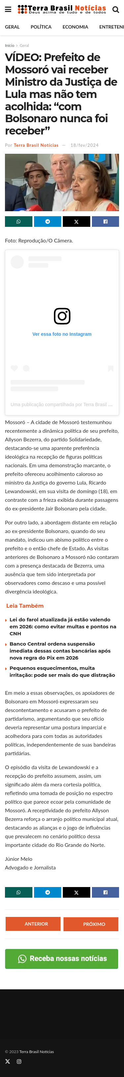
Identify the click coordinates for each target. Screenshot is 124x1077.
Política (41, 27)
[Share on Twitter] (76, 221)
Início (9, 45)
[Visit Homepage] (62, 9)
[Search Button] (115, 9)
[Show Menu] (8, 9)
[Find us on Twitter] (7, 1061)
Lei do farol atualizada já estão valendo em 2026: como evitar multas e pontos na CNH (63, 626)
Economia (75, 27)
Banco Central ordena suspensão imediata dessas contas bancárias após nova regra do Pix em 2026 (60, 651)
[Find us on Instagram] (19, 1061)
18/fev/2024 (85, 145)
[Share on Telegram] (48, 221)
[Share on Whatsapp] (18, 221)
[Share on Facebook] (105, 221)
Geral (12, 27)
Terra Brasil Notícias (36, 145)
